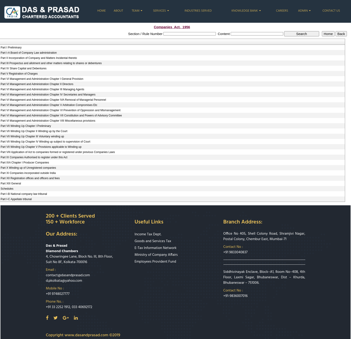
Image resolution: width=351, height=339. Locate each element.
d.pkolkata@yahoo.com (64, 281)
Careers (282, 11)
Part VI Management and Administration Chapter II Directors (37, 84)
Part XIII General (11, 183)
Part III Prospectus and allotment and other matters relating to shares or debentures (51, 63)
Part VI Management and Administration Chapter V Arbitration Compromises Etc (49, 105)
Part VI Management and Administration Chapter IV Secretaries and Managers (48, 94)
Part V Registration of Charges (19, 73)
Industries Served (198, 11)
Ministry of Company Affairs (156, 255)
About (118, 11)
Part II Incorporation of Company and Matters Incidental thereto (39, 58)
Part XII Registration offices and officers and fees (30, 178)
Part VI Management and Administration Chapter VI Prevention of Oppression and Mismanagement (61, 110)
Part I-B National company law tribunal (24, 194)
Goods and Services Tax (153, 241)
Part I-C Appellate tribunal (16, 199)
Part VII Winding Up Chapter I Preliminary (26, 126)
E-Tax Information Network (156, 248)
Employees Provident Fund (155, 262)
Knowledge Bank (246, 11)
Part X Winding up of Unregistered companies (28, 167)
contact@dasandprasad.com (68, 275)
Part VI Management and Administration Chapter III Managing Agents (42, 89)
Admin (304, 11)
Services (161, 11)
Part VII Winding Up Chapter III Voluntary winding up (32, 136)
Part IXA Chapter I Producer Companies (25, 162)
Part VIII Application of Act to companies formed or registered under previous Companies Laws (58, 152)
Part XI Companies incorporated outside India (28, 173)
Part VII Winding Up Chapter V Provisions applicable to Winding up (41, 146)
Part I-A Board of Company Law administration (29, 52)
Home (101, 11)
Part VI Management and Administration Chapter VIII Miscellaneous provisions (48, 120)
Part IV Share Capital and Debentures (23, 68)
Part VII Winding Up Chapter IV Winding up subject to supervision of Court (45, 141)
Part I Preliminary (11, 47)
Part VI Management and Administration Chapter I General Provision (42, 78)
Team (137, 11)
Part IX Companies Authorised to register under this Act (34, 157)
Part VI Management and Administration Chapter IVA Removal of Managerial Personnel (53, 99)
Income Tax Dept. (148, 234)
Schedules (7, 188)
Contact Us (331, 11)
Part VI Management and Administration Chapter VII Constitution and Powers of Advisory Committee (61, 115)
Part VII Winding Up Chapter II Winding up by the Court (34, 131)
